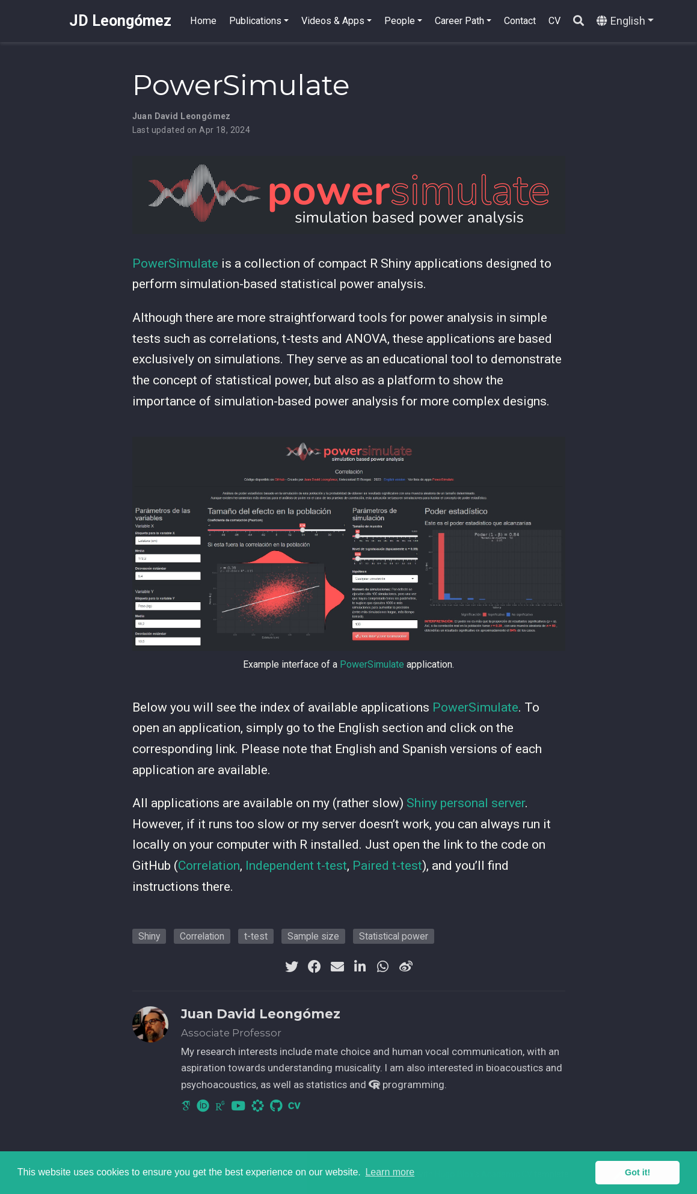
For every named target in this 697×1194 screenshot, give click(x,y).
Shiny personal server (466, 803)
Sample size (313, 936)
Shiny (149, 936)
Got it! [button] (637, 1172)
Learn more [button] (389, 1172)
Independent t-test (296, 865)
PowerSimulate (175, 263)
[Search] (578, 21)
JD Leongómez (120, 20)
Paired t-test (387, 865)
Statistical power (393, 936)
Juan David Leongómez (181, 116)
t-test (256, 936)
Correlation (209, 865)
